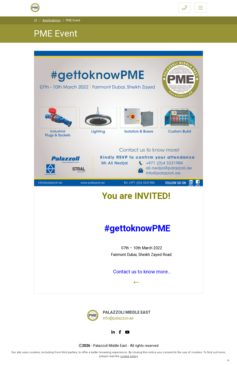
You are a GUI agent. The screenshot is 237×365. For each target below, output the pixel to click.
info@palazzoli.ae (118, 318)
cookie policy (129, 356)
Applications (51, 20)
